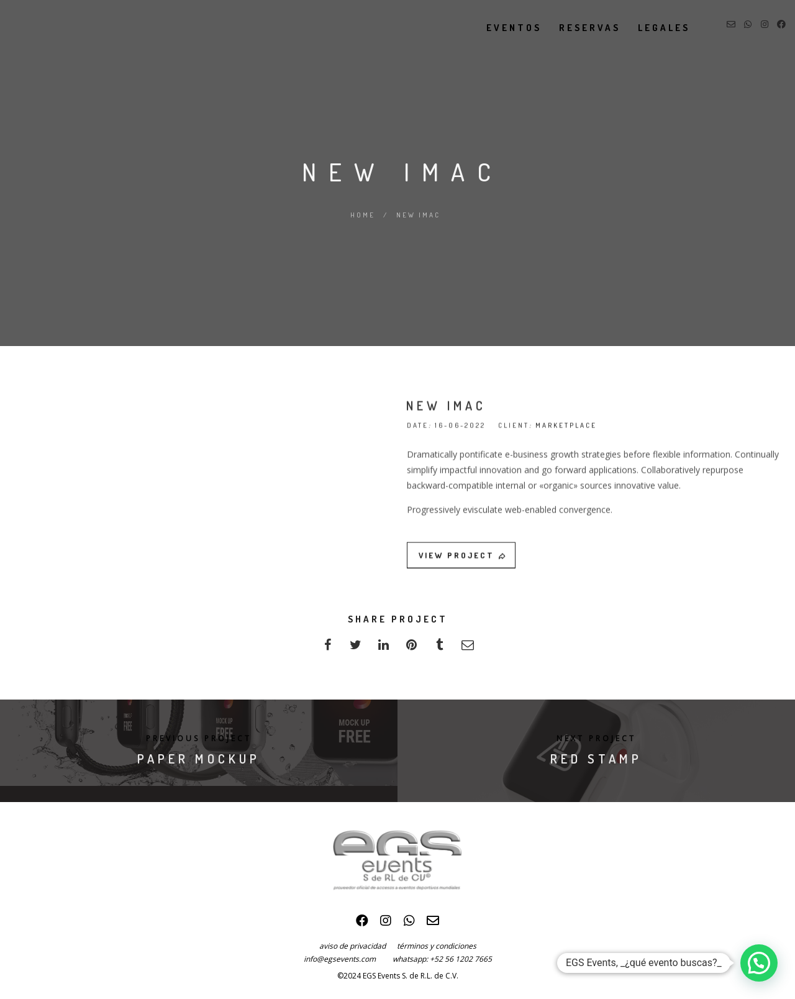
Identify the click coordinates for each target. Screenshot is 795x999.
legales (653, 28)
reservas (578, 28)
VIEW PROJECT (463, 560)
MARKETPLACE (566, 430)
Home (362, 215)
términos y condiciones (436, 946)
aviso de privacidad (358, 946)
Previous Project (199, 738)
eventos (502, 28)
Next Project (596, 738)
